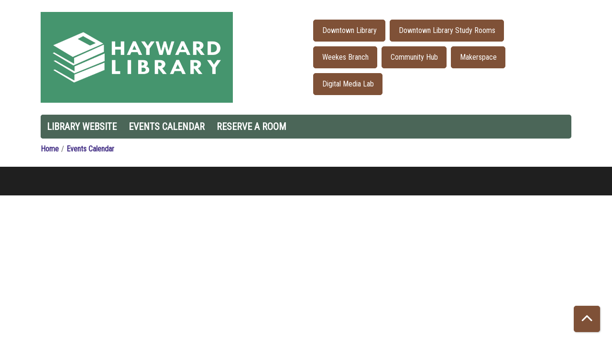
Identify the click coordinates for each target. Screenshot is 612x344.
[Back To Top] (587, 319)
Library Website (82, 126)
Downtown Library (349, 30)
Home (50, 148)
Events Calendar (167, 126)
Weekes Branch (345, 57)
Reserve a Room (251, 126)
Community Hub (414, 57)
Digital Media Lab (348, 83)
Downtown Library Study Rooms (447, 30)
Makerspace (478, 57)
